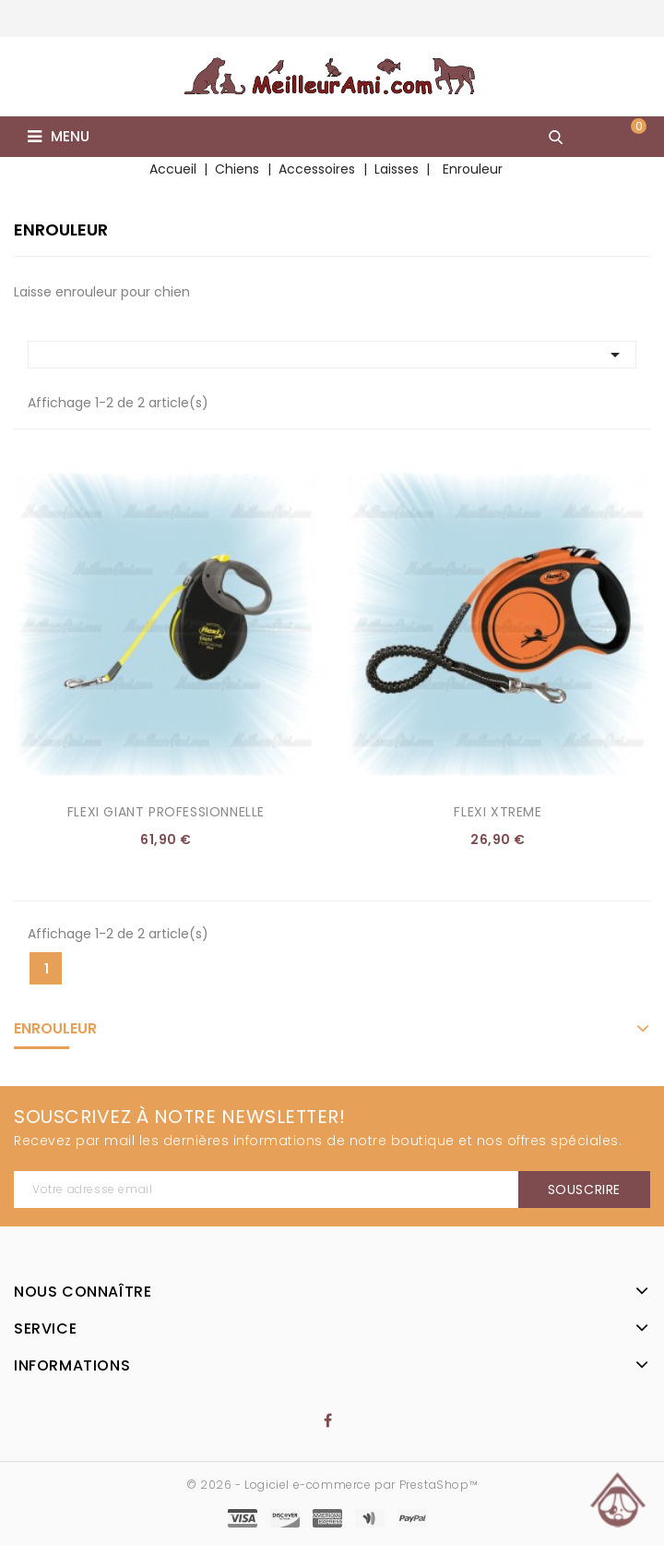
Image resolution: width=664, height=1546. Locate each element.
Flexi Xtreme (497, 812)
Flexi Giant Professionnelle (166, 812)
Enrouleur (55, 1028)
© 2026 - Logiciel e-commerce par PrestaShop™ (332, 1484)
